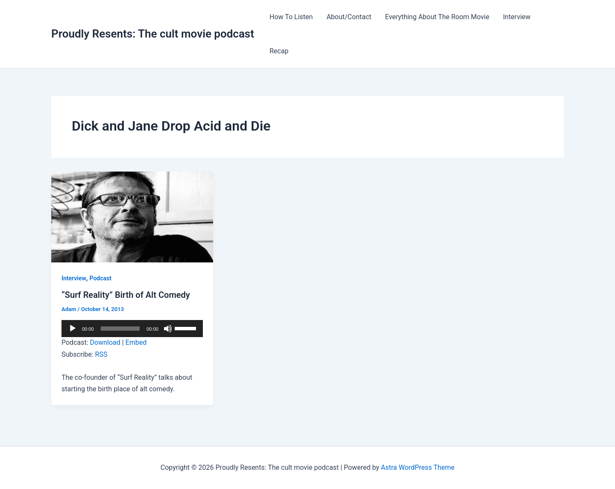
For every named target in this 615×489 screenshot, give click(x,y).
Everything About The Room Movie (437, 17)
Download (105, 342)
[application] (132, 328)
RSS (101, 354)
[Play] (72, 328)
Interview (517, 17)
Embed (136, 342)
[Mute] (168, 328)
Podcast (100, 278)
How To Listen (291, 17)
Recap (278, 51)
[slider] (120, 328)
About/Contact (348, 17)
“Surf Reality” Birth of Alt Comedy (126, 295)
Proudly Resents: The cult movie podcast (152, 33)
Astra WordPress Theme (417, 467)
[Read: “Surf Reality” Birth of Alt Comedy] (132, 216)
